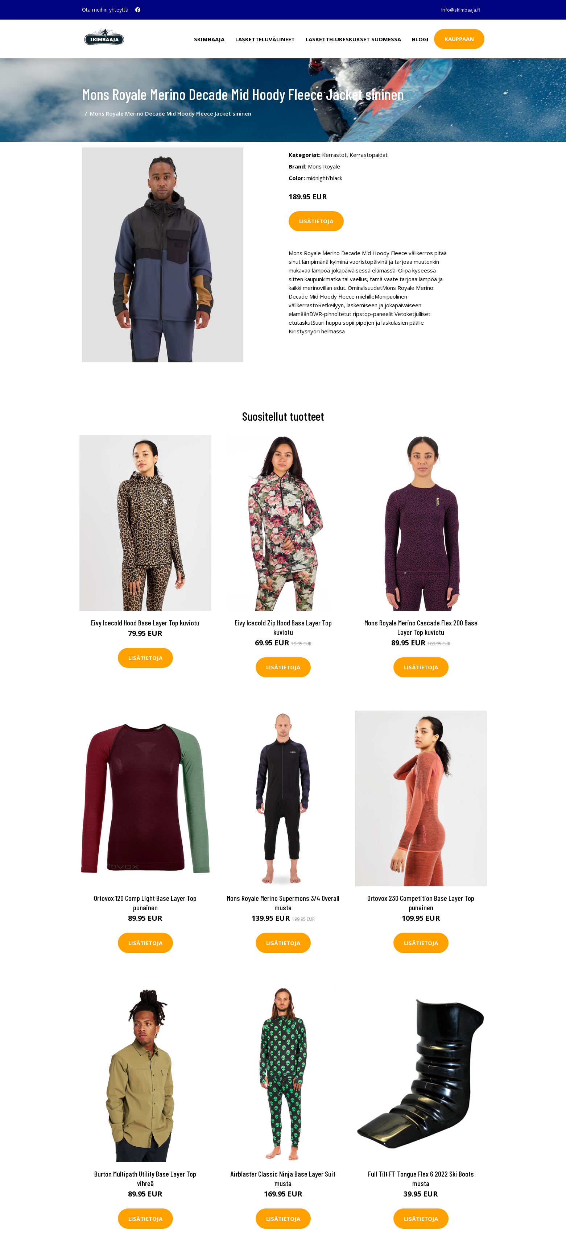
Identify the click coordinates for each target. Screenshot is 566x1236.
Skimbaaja (209, 38)
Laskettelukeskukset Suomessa (353, 38)
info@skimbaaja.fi (458, 9)
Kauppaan (459, 38)
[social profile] (137, 10)
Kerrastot (334, 144)
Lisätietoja (316, 211)
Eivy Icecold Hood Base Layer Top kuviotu (145, 610)
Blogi (420, 38)
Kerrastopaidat (369, 144)
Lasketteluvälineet (265, 38)
